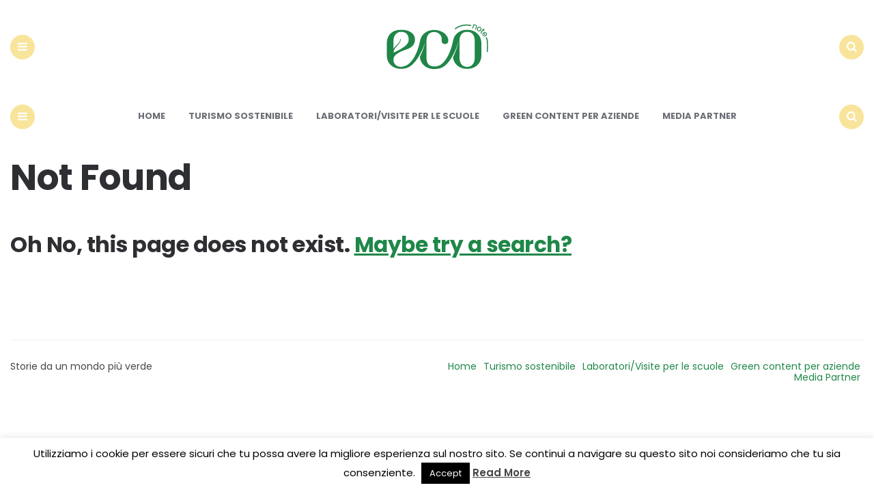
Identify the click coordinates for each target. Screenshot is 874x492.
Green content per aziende (571, 128)
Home (151, 128)
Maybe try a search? (465, 256)
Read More (502, 472)
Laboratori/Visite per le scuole (397, 128)
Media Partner (699, 128)
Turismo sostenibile (240, 128)
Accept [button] (445, 473)
